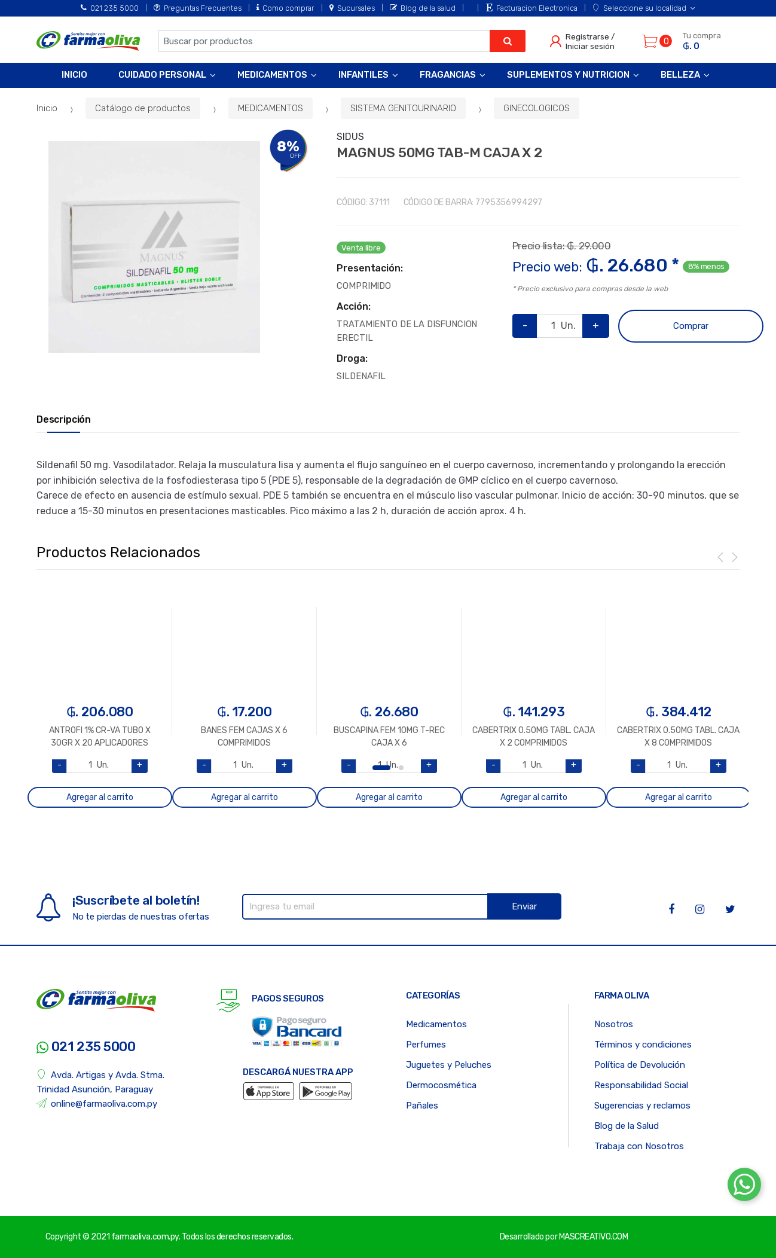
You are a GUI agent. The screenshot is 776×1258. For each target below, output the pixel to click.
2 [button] (401, 767)
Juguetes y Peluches (448, 1064)
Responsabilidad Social (641, 1085)
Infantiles (363, 74)
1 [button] (381, 767)
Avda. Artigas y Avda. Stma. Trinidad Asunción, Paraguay (100, 1082)
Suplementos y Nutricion (568, 74)
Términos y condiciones (643, 1044)
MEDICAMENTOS (270, 108)
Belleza (680, 74)
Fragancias (448, 74)
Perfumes (426, 1044)
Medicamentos (272, 74)
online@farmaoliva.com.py (96, 1103)
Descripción (63, 419)
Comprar (690, 325)
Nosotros (613, 1024)
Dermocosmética (441, 1085)
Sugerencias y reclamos (642, 1105)
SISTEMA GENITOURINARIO (403, 108)
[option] (154, 247)
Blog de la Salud (626, 1125)
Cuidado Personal (162, 74)
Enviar (524, 906)
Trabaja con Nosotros (639, 1146)
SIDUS (350, 136)
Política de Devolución (639, 1064)
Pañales (422, 1105)
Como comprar (285, 8)
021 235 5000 (110, 8)
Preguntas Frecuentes (198, 8)
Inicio (74, 74)
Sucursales (352, 8)
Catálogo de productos (143, 108)
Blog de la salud (423, 8)
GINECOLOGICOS (536, 108)
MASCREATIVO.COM (593, 1237)
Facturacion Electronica (532, 8)
